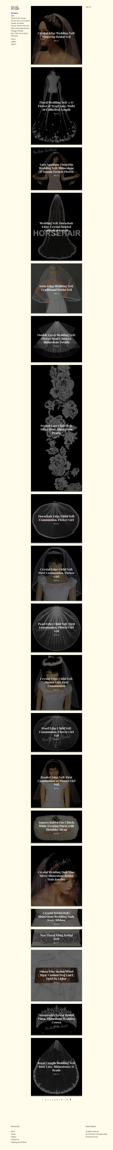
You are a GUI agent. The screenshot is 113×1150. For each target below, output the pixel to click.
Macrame (14, 36)
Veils (12, 16)
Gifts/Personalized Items (20, 28)
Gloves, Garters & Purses (20, 26)
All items (14, 13)
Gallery (13, 42)
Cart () (88, 7)
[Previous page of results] (43, 1100)
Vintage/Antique (17, 31)
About (13, 39)
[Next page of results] (70, 1100)
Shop (13, 1131)
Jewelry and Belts (17, 23)
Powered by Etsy (92, 1137)
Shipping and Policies (18, 1142)
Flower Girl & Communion (20, 21)
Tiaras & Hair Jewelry (18, 18)
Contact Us (15, 1140)
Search (13, 44)
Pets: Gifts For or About (19, 33)
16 (67, 1100)
